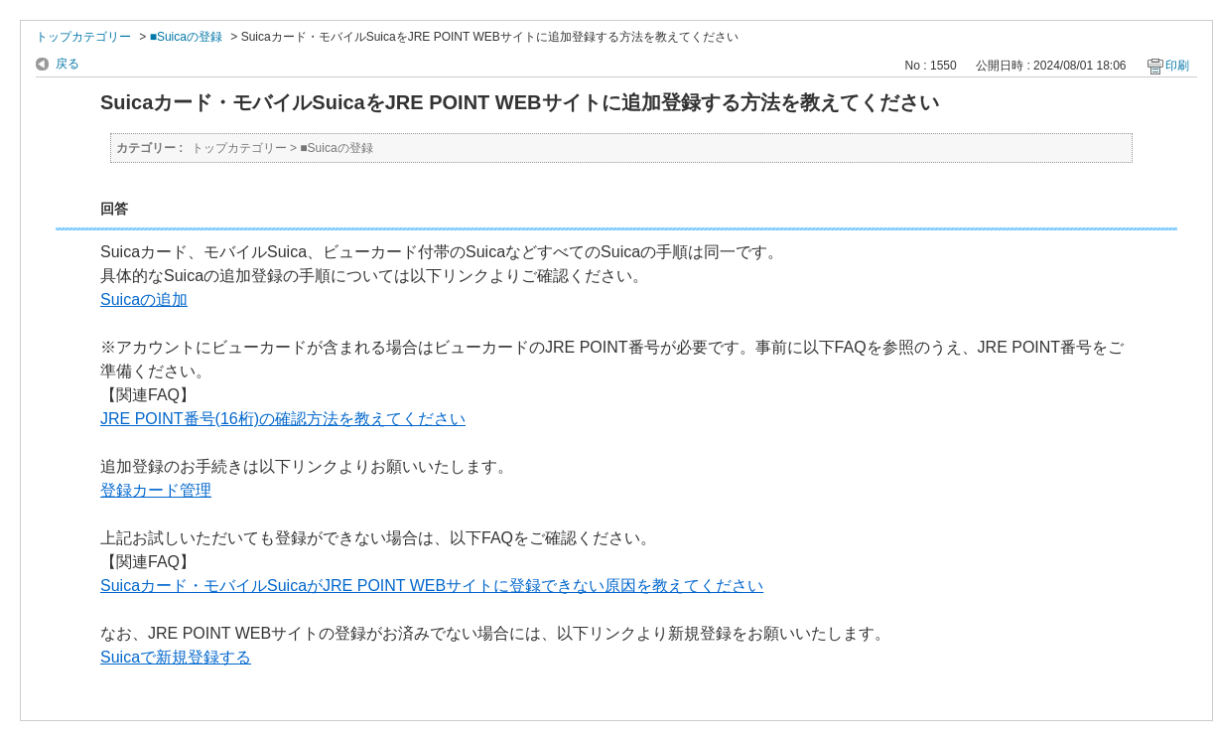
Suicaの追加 (144, 299)
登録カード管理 (155, 490)
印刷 (1177, 66)
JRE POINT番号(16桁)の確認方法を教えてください (283, 418)
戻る (67, 64)
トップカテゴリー (83, 37)
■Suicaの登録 (186, 37)
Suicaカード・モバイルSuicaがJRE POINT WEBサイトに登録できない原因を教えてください (431, 585)
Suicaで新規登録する (175, 657)
